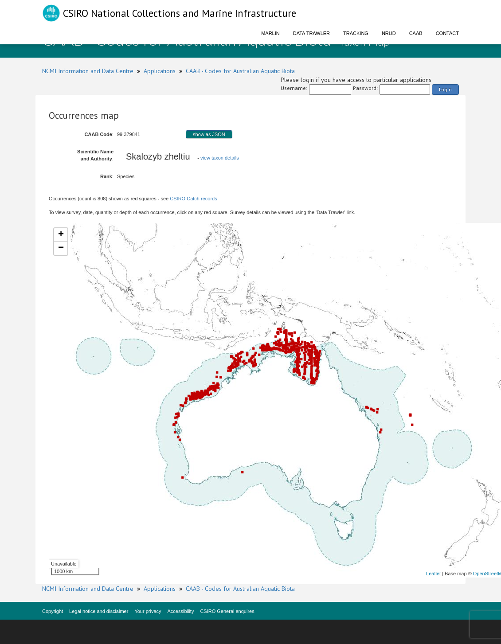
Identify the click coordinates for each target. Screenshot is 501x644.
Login (445, 89)
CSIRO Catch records (193, 198)
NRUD (389, 33)
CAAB (416, 33)
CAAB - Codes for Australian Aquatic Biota (240, 71)
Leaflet (433, 573)
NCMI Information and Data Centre (87, 71)
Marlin (270, 33)
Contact (447, 33)
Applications (160, 71)
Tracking (355, 33)
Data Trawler (311, 33)
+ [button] (61, 235)
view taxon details (219, 157)
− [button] (61, 248)
